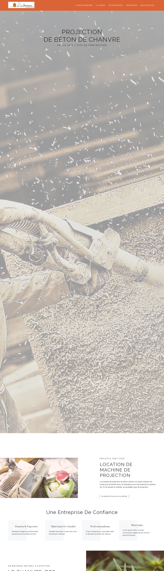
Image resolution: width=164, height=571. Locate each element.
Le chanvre (100, 5)
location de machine (84, 5)
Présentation (131, 5)
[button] (114, 496)
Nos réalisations (116, 5)
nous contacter (147, 5)
